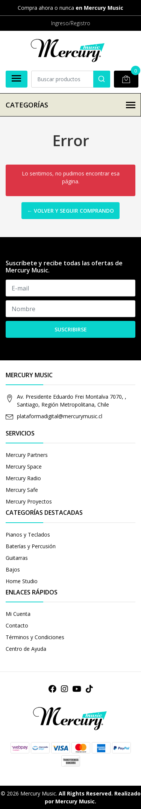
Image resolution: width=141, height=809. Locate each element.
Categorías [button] (70, 104)
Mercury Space (24, 466)
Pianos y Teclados (28, 534)
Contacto (17, 625)
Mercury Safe (22, 489)
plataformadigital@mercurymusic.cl (59, 416)
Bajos (13, 569)
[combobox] (70, 79)
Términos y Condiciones (35, 637)
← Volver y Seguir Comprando (70, 210)
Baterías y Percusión (31, 546)
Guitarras (17, 557)
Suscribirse (71, 329)
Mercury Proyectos (29, 501)
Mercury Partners (27, 454)
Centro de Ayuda (26, 648)
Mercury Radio (23, 478)
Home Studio (22, 581)
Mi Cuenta (18, 613)
